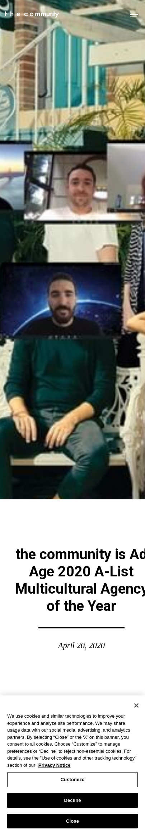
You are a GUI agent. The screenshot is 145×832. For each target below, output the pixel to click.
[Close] (136, 707)
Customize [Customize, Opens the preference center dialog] (73, 781)
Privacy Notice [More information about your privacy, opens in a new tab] (54, 766)
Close (72, 822)
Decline (72, 801)
